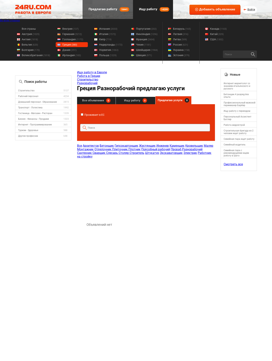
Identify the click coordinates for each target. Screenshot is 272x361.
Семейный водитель (235, 144)
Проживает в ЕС (92, 114)
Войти (251, 9)
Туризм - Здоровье (28, 130)
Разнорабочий (87, 83)
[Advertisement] (146, 188)
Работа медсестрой (234, 125)
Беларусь (182, 28)
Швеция (144, 55)
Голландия (72, 39)
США (216, 39)
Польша (108, 55)
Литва (180, 39)
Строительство (26, 90)
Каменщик (177, 146)
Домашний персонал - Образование (37, 102)
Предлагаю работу (108, 9)
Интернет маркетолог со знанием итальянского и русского (237, 86)
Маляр (208, 146)
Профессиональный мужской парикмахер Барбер (239, 104)
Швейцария (147, 49)
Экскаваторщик (171, 153)
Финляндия (147, 34)
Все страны (29, 28)
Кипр (105, 39)
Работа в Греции (88, 76)
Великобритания (36, 55)
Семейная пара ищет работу (239, 139)
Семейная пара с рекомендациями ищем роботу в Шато (236, 153)
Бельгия (30, 44)
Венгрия (70, 28)
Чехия (143, 44)
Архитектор (91, 146)
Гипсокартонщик (126, 146)
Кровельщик (194, 146)
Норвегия (108, 49)
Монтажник (85, 149)
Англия (30, 39)
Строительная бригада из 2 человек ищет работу (238, 132)
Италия (107, 34)
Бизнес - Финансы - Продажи (33, 119)
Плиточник (120, 149)
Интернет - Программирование (35, 124)
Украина (181, 49)
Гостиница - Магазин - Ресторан (35, 113)
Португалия (146, 28)
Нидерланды (110, 44)
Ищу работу (153, 9)
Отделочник (103, 149)
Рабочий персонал (28, 96)
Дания (69, 49)
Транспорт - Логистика (30, 107)
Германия (72, 34)
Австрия (30, 34)
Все (79, 146)
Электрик (190, 153)
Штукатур (152, 153)
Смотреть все (233, 164)
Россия (180, 44)
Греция (69, 44)
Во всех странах (10, 20)
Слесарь (112, 153)
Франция (145, 39)
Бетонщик (107, 146)
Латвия (180, 34)
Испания (108, 28)
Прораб (176, 149)
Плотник (134, 149)
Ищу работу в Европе (92, 72)
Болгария (31, 49)
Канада (218, 28)
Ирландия (71, 55)
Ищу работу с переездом (237, 111)
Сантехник (85, 153)
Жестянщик (147, 146)
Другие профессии (28, 136)
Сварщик (99, 153)
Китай (217, 34)
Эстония (181, 55)
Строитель (137, 153)
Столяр (124, 153)
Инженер (162, 146)
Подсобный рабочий (155, 149)
